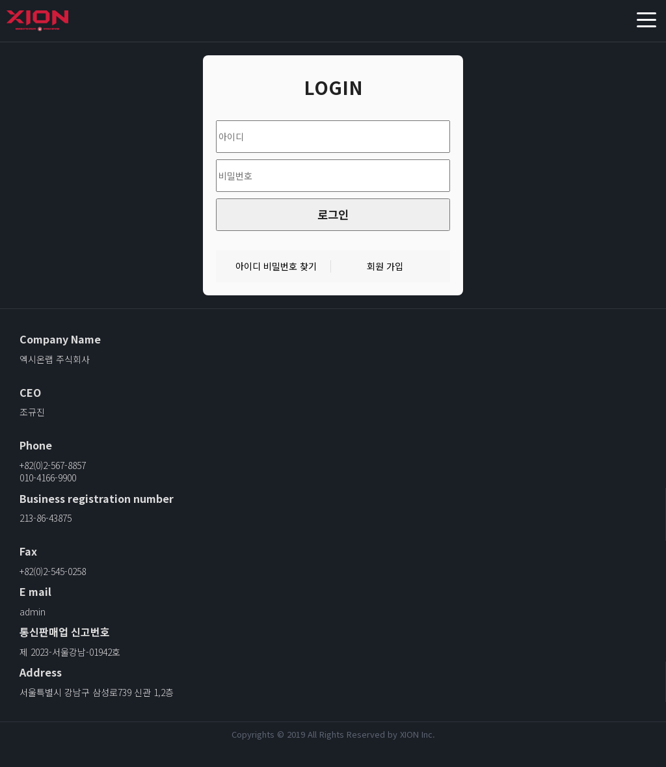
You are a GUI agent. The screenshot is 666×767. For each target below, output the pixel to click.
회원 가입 (385, 266)
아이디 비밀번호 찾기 (276, 266)
